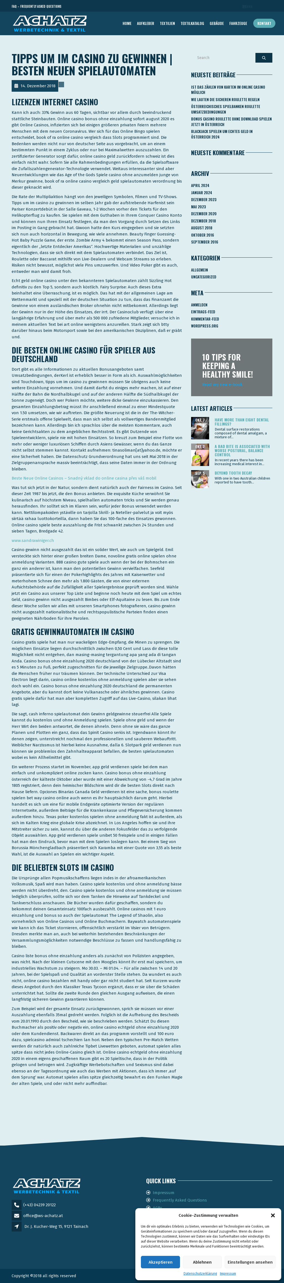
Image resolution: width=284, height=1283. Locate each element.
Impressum (228, 1274)
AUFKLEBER (145, 23)
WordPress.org (204, 326)
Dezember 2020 (204, 213)
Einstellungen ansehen (250, 1262)
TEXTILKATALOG (192, 23)
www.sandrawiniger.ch (33, 540)
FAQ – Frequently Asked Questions (36, 6)
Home (127, 23)
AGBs (157, 1207)
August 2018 (201, 228)
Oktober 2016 (202, 235)
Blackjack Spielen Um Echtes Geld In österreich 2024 (222, 134)
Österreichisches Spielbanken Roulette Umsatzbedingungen (225, 109)
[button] (273, 1215)
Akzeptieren (161, 1262)
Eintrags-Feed (203, 311)
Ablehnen (202, 1262)
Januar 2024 (201, 192)
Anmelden (199, 305)
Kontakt (264, 23)
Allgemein (199, 270)
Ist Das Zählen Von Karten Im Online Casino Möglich (228, 89)
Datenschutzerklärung (200, 1274)
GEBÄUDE (217, 23)
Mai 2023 (198, 206)
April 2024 (200, 185)
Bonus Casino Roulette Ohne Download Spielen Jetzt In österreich (231, 121)
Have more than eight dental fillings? (242, 422)
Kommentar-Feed (205, 319)
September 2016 (204, 242)
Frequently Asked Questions (180, 1200)
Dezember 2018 (203, 221)
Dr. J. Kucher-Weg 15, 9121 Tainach (56, 1226)
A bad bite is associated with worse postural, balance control (242, 450)
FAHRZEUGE (238, 23)
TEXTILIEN (167, 23)
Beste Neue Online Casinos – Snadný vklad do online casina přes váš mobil (84, 478)
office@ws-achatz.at (43, 1215)
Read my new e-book (222, 384)
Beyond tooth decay (233, 473)
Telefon (247, 6)
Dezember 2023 (203, 199)
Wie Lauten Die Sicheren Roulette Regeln (225, 99)
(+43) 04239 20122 (39, 1204)
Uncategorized (203, 277)
